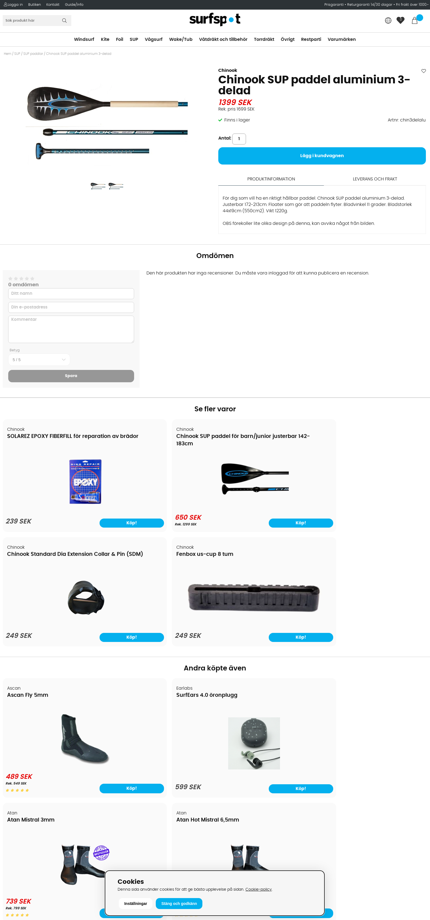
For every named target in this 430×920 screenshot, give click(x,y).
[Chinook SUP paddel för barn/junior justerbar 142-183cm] (161, 505)
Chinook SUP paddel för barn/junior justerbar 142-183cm (149, 444)
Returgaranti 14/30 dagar (369, 5)
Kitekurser (16, 794)
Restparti (311, 39)
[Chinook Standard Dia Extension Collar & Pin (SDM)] (269, 506)
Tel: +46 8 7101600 (131, 859)
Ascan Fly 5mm (28, 580)
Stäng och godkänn (179, 903)
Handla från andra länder (33, 753)
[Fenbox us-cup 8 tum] (376, 492)
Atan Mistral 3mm (246, 580)
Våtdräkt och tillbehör (223, 39)
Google (332, 788)
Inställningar (135, 903)
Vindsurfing (230, 720)
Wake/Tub (181, 39)
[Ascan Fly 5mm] (54, 649)
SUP (134, 39)
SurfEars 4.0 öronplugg (145, 580)
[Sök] (37, 20)
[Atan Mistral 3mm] (269, 649)
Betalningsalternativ (27, 736)
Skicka (412, 749)
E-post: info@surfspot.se (139, 868)
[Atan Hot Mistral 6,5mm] (376, 649)
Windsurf (84, 39)
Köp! (82, 672)
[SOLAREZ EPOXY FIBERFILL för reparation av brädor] (54, 506)
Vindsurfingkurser (24, 802)
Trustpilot (334, 842)
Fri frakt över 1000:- (412, 5)
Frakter (13, 744)
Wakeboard (231, 744)
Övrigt (288, 39)
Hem (7, 53)
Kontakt (53, 5)
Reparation (17, 785)
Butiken (34, 5)
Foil (119, 39)
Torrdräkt (264, 39)
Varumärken (342, 39)
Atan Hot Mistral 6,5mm (361, 580)
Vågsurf (154, 39)
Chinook (227, 70)
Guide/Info (74, 5)
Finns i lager (237, 120)
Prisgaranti (334, 5)
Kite (105, 39)
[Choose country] (388, 21)
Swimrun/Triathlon (238, 769)
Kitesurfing (229, 728)
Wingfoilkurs (18, 810)
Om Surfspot (18, 720)
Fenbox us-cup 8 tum (358, 436)
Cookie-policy (258, 889)
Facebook (335, 815)
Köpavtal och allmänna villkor (37, 728)
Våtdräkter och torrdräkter (247, 761)
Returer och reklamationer (33, 761)
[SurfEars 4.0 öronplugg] (161, 653)
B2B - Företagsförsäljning (32, 769)
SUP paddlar (33, 53)
